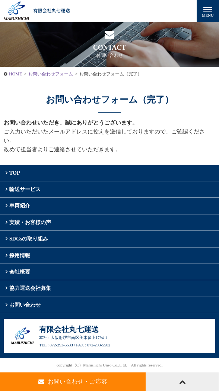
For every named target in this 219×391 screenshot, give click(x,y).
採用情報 (19, 255)
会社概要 (19, 272)
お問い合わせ (25, 305)
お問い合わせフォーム (50, 74)
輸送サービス (25, 189)
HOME (15, 74)
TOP (14, 173)
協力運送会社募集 (30, 288)
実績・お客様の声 (30, 222)
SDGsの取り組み (28, 239)
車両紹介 (19, 206)
